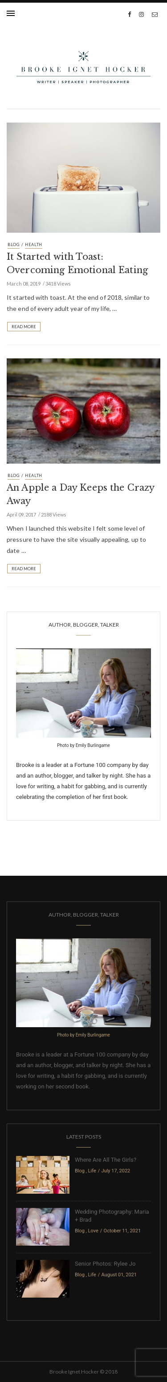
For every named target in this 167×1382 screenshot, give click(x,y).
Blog (14, 244)
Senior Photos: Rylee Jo (105, 1263)
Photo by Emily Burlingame (83, 745)
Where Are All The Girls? (105, 1159)
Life (92, 1171)
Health (33, 244)
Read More (24, 326)
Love (93, 1231)
